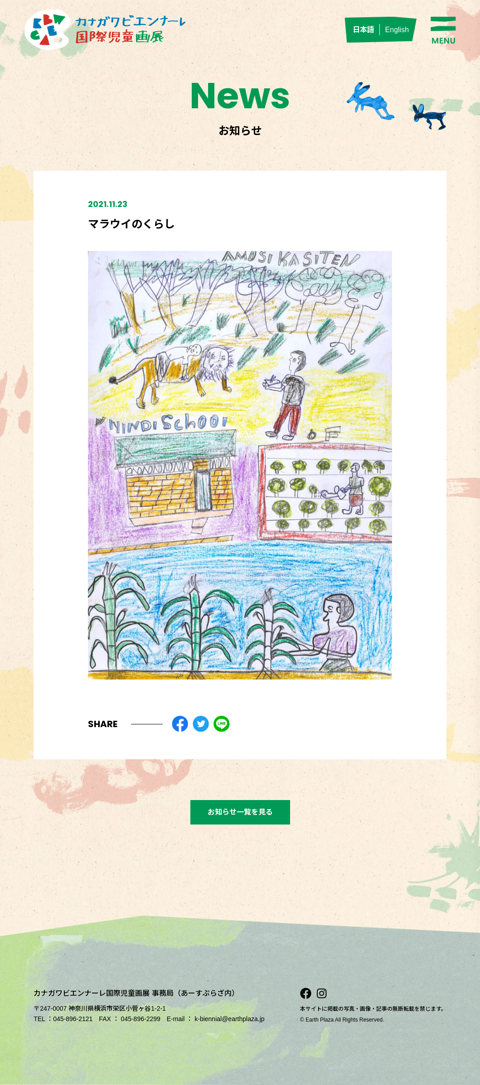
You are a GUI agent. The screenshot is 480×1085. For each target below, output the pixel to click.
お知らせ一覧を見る (240, 812)
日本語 (363, 30)
